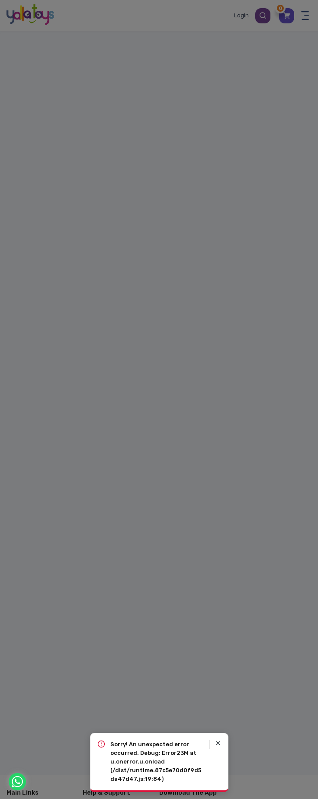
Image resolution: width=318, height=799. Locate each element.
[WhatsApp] (17, 781)
